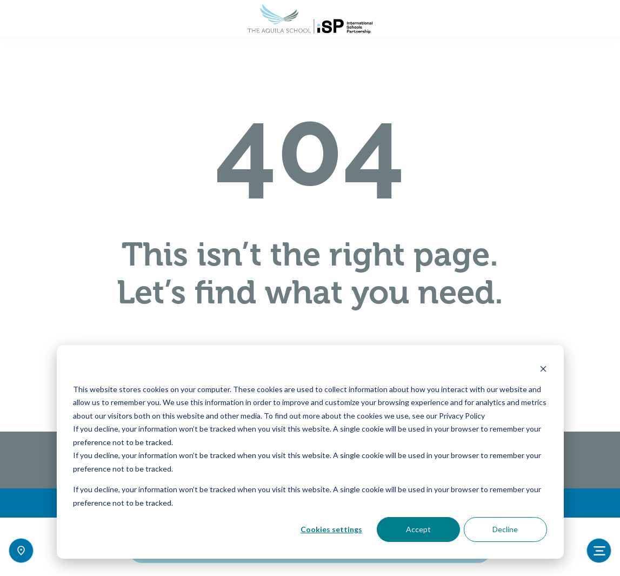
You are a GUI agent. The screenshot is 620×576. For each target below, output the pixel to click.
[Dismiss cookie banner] (543, 368)
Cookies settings (331, 529)
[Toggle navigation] (598, 550)
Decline (505, 529)
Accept (418, 529)
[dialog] (310, 452)
